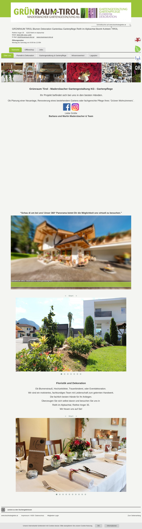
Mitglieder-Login (53, 515)
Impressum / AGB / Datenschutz (32, 515)
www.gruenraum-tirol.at (44, 37)
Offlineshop (29, 50)
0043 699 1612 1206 (24, 35)
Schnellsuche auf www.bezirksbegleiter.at (111, 25)
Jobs (41, 50)
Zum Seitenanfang (134, 515)
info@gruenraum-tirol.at (25, 37)
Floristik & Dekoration (25, 55)
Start (71, 296)
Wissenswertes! (78, 55)
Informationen (112, 526)
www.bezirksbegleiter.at (9, 515)
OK (98, 526)
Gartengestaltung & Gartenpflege (52, 55)
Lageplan (93, 55)
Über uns (7, 55)
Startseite (15, 50)
